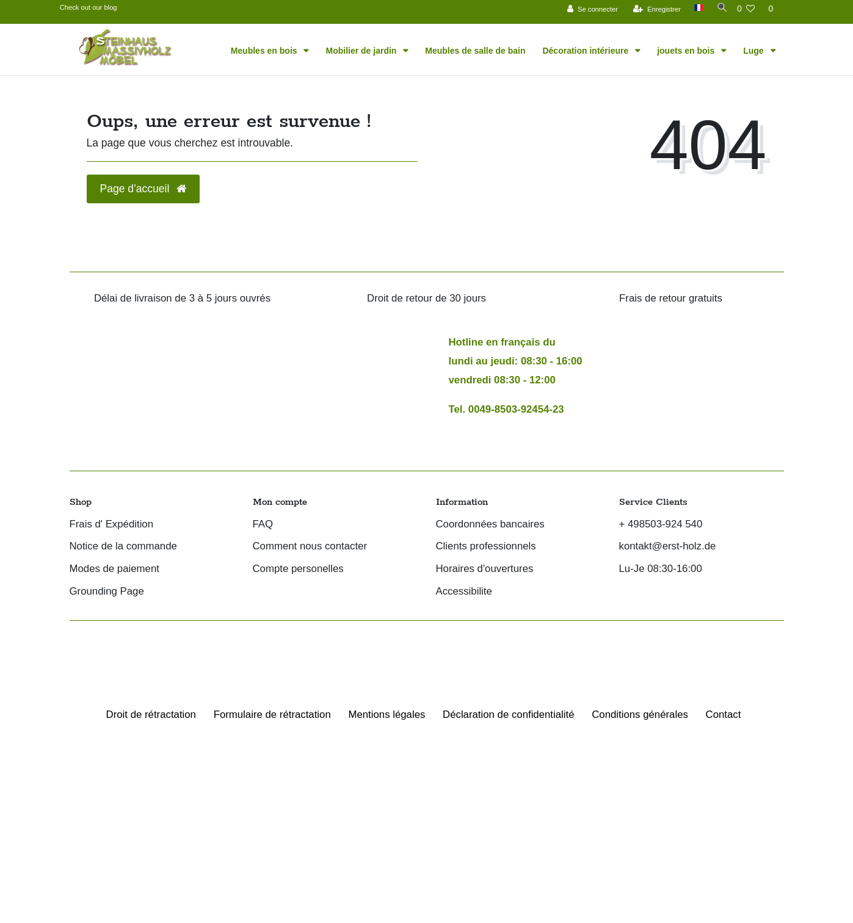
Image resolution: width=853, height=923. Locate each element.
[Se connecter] (588, 8)
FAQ (263, 524)
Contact (723, 714)
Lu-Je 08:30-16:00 (660, 569)
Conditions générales (640, 714)
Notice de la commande (123, 546)
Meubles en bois (265, 51)
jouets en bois (687, 51)
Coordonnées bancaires (490, 524)
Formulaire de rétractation (272, 714)
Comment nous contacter (310, 546)
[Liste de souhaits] (746, 8)
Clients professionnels (486, 546)
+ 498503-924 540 (661, 524)
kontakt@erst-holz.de (667, 546)
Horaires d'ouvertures (485, 569)
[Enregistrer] (652, 8)
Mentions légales (386, 714)
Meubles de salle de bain (475, 51)
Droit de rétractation (151, 714)
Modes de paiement (114, 569)
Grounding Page (107, 592)
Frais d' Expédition (112, 524)
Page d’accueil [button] (143, 189)
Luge (754, 51)
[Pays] (694, 7)
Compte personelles (298, 569)
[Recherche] (718, 7)
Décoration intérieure (586, 51)
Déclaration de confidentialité (509, 714)
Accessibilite (464, 592)
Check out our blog (88, 7)
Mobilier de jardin (362, 51)
